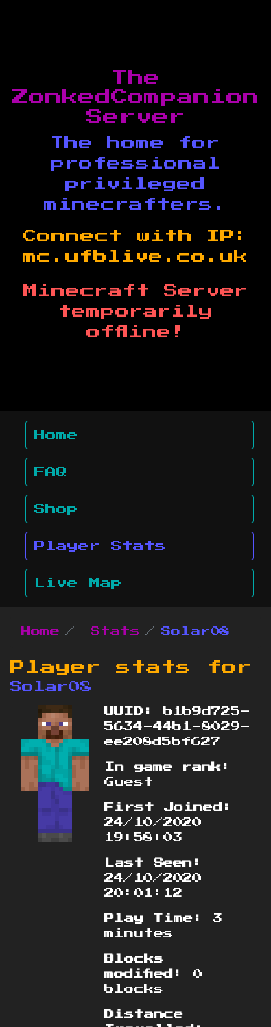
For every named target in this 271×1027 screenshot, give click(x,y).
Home (56, 435)
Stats (115, 631)
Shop (56, 509)
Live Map (78, 583)
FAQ (50, 472)
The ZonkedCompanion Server (135, 98)
